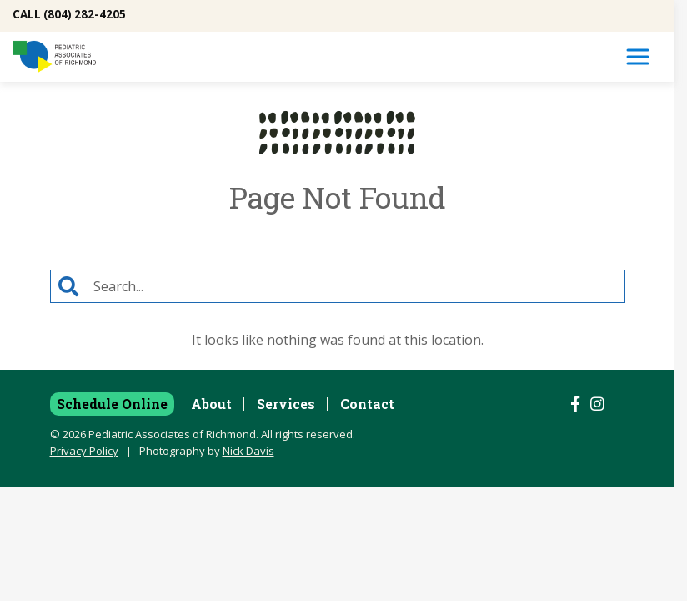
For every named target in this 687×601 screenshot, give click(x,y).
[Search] (355, 286)
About (211, 403)
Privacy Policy (84, 450)
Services (286, 403)
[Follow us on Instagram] (597, 404)
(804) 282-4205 (84, 14)
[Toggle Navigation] (638, 57)
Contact (367, 403)
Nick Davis (248, 450)
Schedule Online (112, 403)
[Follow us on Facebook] (575, 404)
